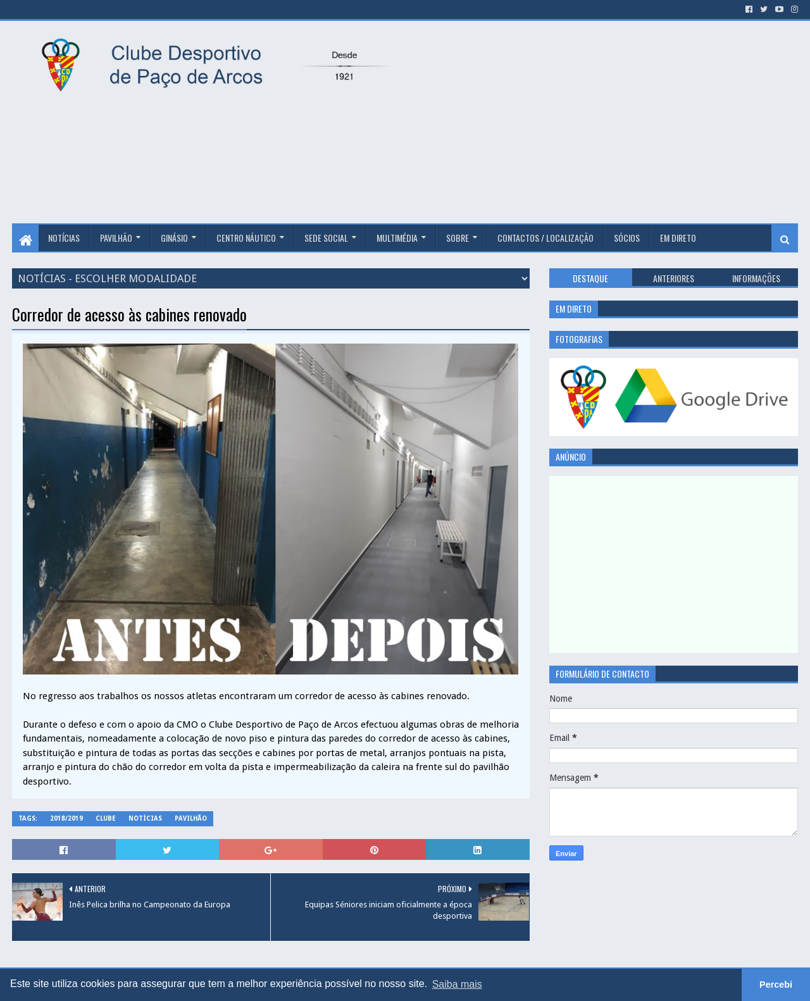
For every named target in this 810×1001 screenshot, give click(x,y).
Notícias (64, 237)
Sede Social (326, 237)
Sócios (627, 237)
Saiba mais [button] (457, 984)
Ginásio (174, 237)
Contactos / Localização (545, 237)
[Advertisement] (607, 122)
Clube (106, 818)
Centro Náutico (246, 237)
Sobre (457, 237)
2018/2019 (66, 818)
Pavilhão (116, 237)
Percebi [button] (775, 984)
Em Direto (678, 237)
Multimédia (397, 237)
